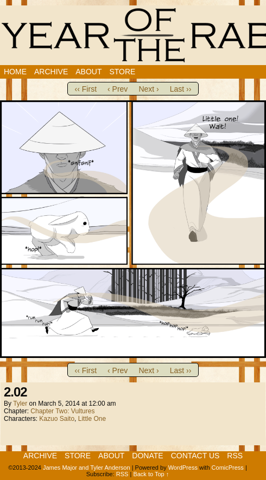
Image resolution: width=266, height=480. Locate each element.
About (88, 71)
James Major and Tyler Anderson (86, 467)
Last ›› (181, 89)
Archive (51, 71)
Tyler (20, 403)
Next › (148, 89)
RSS (235, 455)
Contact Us (195, 455)
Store (122, 71)
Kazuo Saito (56, 419)
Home (15, 71)
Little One (92, 419)
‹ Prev (117, 89)
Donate (147, 455)
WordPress (183, 467)
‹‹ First (86, 89)
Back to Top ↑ (151, 474)
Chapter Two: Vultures (62, 411)
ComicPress (228, 467)
